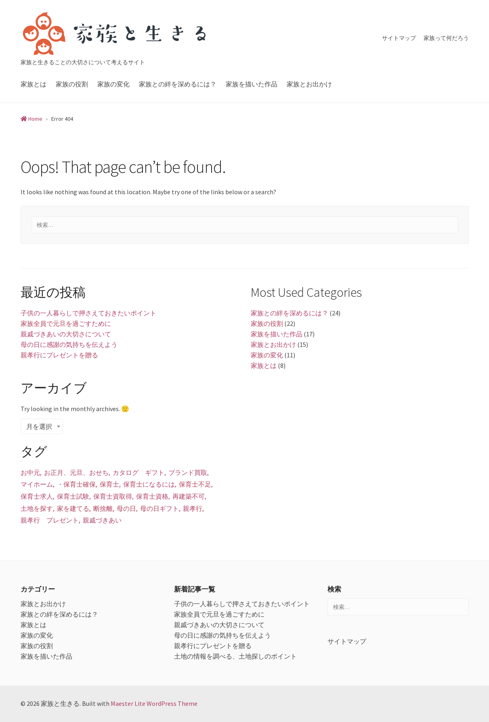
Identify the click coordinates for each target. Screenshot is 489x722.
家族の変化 (113, 84)
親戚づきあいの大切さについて (66, 334)
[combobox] (42, 426)
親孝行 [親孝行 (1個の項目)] (192, 508)
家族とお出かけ (309, 84)
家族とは (33, 84)
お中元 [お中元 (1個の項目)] (30, 472)
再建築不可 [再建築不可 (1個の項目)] (188, 496)
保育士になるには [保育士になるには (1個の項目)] (149, 484)
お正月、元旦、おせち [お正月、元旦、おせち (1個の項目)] (76, 472)
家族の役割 (72, 84)
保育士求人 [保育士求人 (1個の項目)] (37, 496)
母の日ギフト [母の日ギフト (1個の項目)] (159, 508)
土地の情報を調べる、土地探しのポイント (235, 656)
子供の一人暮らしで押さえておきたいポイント (88, 313)
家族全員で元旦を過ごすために (66, 323)
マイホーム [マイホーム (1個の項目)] (37, 484)
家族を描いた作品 (251, 84)
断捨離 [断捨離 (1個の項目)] (103, 508)
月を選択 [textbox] (39, 426)
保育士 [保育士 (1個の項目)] (109, 484)
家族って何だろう (446, 38)
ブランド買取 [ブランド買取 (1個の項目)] (187, 472)
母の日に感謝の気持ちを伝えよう (69, 344)
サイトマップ (399, 38)
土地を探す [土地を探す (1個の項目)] (37, 508)
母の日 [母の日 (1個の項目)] (126, 508)
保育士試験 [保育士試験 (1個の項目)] (73, 496)
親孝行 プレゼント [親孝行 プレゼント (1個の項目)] (50, 520)
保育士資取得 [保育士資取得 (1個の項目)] (112, 496)
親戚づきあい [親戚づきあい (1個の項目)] (102, 520)
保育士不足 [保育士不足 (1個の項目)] (195, 484)
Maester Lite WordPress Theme (154, 703)
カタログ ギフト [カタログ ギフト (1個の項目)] (138, 472)
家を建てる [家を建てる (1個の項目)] (73, 508)
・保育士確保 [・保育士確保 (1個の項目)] (76, 484)
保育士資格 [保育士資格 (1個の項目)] (152, 496)
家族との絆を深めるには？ (177, 84)
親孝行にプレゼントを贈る (59, 355)
